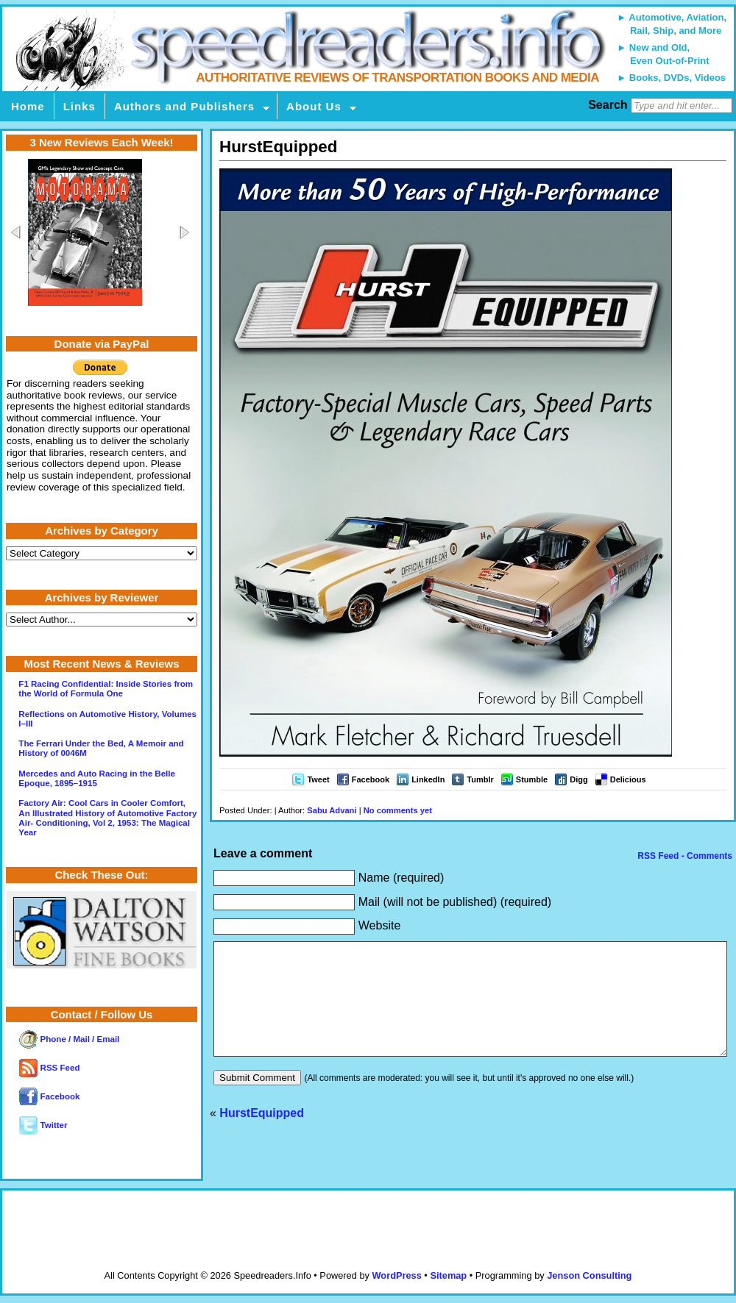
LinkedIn (428, 779)
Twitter (43, 1125)
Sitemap (448, 1275)
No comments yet (398, 810)
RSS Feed (49, 1067)
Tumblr (480, 779)
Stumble (532, 779)
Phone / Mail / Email (69, 1039)
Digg (578, 779)
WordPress (396, 1275)
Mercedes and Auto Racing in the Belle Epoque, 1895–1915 (96, 778)
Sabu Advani (331, 810)
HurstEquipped (261, 1135)
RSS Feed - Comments (683, 856)
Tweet (318, 779)
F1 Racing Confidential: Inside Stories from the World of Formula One (105, 688)
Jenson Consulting (589, 1275)
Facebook (370, 779)
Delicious (628, 779)
